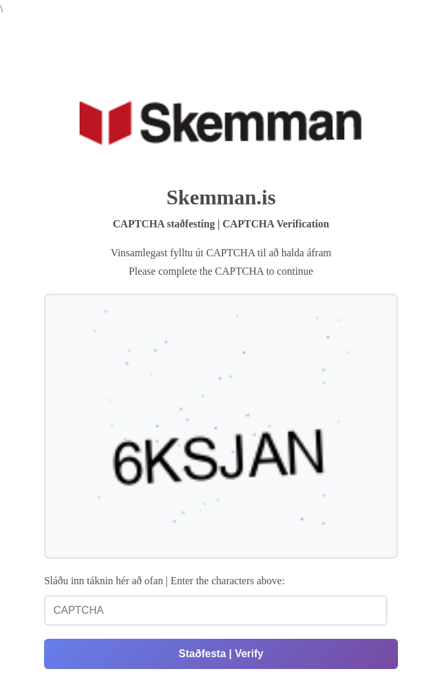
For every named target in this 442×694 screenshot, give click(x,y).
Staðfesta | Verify (221, 653)
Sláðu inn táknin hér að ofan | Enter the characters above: (164, 580)
